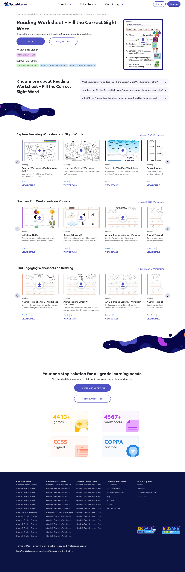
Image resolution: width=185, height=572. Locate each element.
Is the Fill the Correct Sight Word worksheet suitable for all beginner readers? (123, 98)
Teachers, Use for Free (92, 398)
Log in (159, 4)
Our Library (114, 4)
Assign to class (63, 41)
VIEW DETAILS (28, 185)
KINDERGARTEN (26, 54)
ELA (43, 14)
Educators (88, 4)
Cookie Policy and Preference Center (67, 546)
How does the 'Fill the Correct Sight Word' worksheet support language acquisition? (123, 90)
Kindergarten (53, 14)
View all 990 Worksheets (152, 135)
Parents (65, 4)
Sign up (174, 4)
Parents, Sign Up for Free (92, 388)
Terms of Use (24, 546)
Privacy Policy (39, 546)
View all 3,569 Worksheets (151, 269)
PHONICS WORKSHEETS (82, 65)
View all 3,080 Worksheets (151, 202)
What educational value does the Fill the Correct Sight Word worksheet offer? (123, 82)
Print (30, 41)
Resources (21, 14)
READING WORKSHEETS (53, 65)
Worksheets (34, 14)
